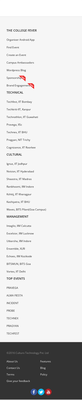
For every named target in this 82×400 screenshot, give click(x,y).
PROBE (11, 311)
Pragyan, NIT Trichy (18, 140)
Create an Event (16, 55)
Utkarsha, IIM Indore (19, 241)
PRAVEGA (12, 288)
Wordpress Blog (16, 70)
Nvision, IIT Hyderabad (20, 171)
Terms (10, 374)
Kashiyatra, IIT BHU (18, 202)
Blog (43, 368)
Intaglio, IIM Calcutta (19, 226)
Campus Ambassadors (20, 62)
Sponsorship (14, 78)
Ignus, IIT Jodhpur (17, 164)
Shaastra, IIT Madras (19, 179)
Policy (43, 374)
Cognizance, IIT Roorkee (21, 147)
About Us (12, 361)
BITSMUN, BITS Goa (19, 264)
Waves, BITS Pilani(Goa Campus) (26, 209)
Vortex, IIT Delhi (16, 271)
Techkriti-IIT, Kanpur (19, 109)
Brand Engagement (18, 85)
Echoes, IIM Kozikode (19, 256)
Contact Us (13, 368)
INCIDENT (13, 303)
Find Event (13, 47)
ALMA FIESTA (15, 295)
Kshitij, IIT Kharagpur (19, 194)
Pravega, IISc (14, 124)
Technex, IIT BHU (17, 132)
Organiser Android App (21, 40)
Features (45, 361)
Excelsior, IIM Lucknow (20, 233)
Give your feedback (18, 381)
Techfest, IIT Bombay (19, 102)
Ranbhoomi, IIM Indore (20, 186)
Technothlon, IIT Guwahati (22, 117)
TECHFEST (13, 333)
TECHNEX (12, 318)
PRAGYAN (13, 326)
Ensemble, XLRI (16, 248)
